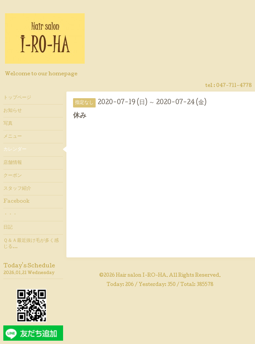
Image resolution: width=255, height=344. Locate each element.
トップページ (17, 98)
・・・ (10, 214)
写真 (8, 123)
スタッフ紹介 (17, 188)
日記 (8, 227)
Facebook (16, 201)
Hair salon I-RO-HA (141, 275)
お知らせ (12, 110)
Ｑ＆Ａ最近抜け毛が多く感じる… (31, 243)
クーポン (12, 175)
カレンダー (15, 149)
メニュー (12, 136)
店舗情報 (12, 163)
